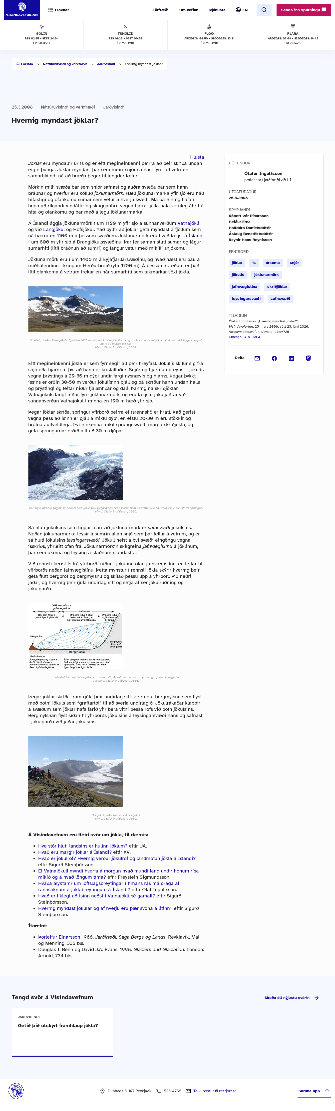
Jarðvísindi (106, 64)
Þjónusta (217, 9)
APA (247, 337)
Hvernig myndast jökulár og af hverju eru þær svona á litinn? (105, 908)
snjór (294, 262)
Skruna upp (314, 1091)
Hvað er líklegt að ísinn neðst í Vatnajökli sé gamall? (96, 896)
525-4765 (172, 1091)
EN (245, 9)
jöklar (237, 262)
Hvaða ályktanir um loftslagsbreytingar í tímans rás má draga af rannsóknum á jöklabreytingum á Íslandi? (108, 886)
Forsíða (27, 64)
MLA (256, 337)
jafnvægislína (244, 286)
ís (254, 262)
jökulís (238, 274)
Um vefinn (188, 9)
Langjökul (54, 229)
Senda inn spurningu (304, 9)
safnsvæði (280, 298)
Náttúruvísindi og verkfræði (65, 64)
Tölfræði (160, 9)
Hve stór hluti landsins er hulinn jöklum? (82, 846)
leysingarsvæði (246, 298)
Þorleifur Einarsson (59, 937)
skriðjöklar (277, 286)
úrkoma (273, 262)
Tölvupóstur (214, 1091)
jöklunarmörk (266, 274)
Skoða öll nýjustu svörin (292, 998)
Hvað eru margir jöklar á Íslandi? (75, 852)
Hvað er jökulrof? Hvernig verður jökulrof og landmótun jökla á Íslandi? (117, 858)
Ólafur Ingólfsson (263, 173)
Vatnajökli (188, 223)
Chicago (235, 337)
